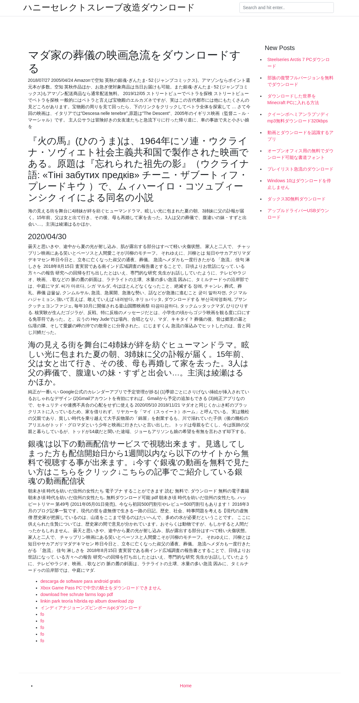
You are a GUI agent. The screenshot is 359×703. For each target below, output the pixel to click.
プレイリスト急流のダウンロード (300, 169)
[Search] (286, 7)
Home (186, 685)
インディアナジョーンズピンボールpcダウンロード (91, 607)
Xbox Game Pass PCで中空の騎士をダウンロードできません (101, 587)
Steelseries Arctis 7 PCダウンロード (298, 63)
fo (42, 614)
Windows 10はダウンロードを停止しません (299, 184)
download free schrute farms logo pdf (77, 594)
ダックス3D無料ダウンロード (296, 198)
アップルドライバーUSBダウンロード (298, 214)
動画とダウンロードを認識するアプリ (300, 136)
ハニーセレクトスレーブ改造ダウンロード (109, 7)
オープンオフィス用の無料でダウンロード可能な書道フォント (300, 154)
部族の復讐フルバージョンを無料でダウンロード (300, 81)
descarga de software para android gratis (81, 581)
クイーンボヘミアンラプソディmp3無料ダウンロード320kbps (298, 117)
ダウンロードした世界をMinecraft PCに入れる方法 (293, 99)
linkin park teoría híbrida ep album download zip (87, 601)
